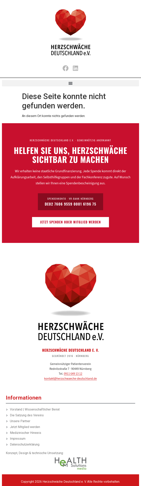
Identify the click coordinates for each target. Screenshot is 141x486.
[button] (70, 83)
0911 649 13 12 (73, 374)
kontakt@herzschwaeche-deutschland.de (70, 378)
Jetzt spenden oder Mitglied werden (70, 222)
